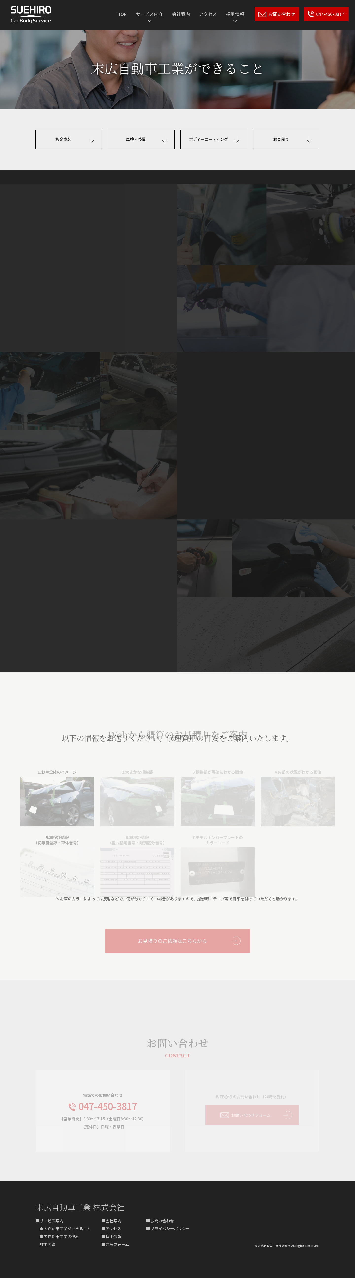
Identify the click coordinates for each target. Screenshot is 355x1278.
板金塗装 (63, 139)
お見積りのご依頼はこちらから (172, 936)
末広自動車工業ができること (65, 1228)
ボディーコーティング (208, 139)
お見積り (281, 139)
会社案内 (181, 14)
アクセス (208, 14)
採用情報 (113, 1236)
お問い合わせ (162, 1221)
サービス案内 (51, 1221)
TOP (122, 14)
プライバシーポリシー (170, 1228)
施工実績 (47, 1244)
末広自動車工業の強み (59, 1236)
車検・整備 (136, 139)
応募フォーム (117, 1244)
